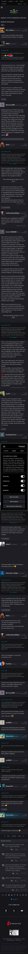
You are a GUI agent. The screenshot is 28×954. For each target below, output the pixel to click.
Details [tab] (14, 450)
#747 (24, 394)
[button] (1, 7)
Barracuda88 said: (5, 151)
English (14, 899)
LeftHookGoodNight (12, 213)
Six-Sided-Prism (11, 435)
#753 (24, 637)
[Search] (3, 25)
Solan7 (8, 544)
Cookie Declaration (11, 940)
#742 (24, 44)
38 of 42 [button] (14, 836)
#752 (24, 616)
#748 (24, 437)
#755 (24, 693)
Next (19, 836)
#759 (24, 786)
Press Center (18, 940)
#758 (24, 760)
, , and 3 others (13, 139)
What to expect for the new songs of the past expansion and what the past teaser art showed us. (15, 855)
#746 (24, 232)
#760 (24, 815)
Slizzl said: (3, 641)
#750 (24, 544)
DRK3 (8, 44)
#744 (24, 145)
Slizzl (7, 145)
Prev (8, 836)
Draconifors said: (4, 767)
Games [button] (10, 1)
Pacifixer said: (4, 50)
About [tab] (22, 450)
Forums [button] (3, 1)
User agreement (17, 939)
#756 (24, 723)
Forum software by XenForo (12, 952)
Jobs (16, 1)
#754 (24, 664)
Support (3, 4)
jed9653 (8, 723)
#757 (24, 736)
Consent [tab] (6, 450)
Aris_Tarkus (10, 30)
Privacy (23, 939)
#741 (24, 30)
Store (21, 1)
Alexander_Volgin (12, 573)
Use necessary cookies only (13, 506)
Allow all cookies (14, 497)
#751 (24, 576)
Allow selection (14, 501)
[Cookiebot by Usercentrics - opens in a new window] (19, 447)
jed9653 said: (4, 743)
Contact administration (7, 939)
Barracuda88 (10, 105)
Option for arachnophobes (13, 878)
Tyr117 (8, 394)
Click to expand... (13, 163)
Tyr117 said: (3, 441)
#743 (24, 105)
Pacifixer (9, 664)
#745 (24, 216)
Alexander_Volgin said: (6, 699)
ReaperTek (9, 786)
